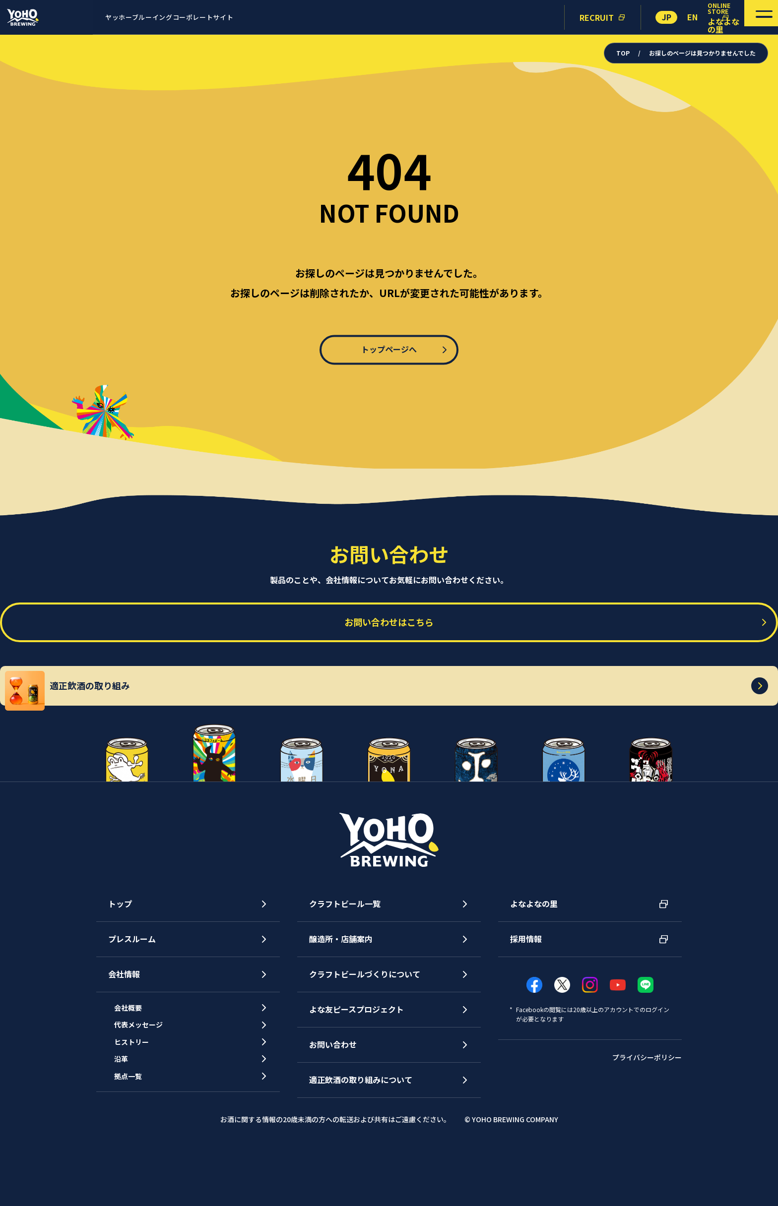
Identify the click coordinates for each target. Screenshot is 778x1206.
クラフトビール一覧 (345, 951)
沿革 (128, 1126)
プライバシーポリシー (647, 1105)
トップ (120, 951)
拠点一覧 (136, 1148)
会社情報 (124, 1021)
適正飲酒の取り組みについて (360, 1127)
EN (692, 17)
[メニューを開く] (747, 17)
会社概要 (136, 1058)
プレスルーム (132, 986)
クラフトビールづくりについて (364, 1021)
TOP (623, 53)
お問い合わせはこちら (389, 629)
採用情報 (526, 986)
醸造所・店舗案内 (341, 986)
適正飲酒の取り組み (397, 728)
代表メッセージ (148, 1080)
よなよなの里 (534, 951)
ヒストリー (140, 1103)
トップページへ (389, 350)
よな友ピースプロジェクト (356, 1057)
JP (666, 17)
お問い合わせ (333, 1092)
